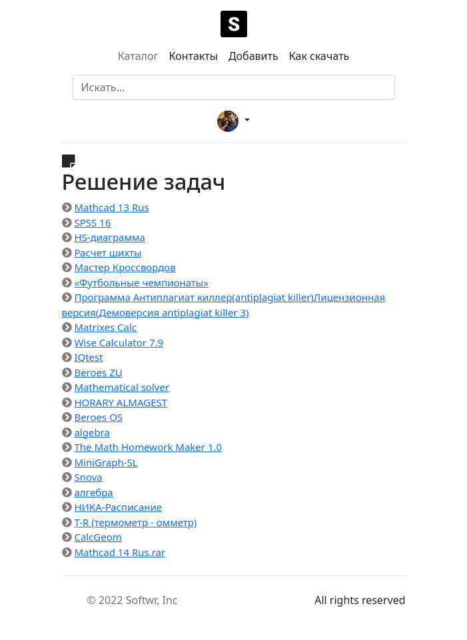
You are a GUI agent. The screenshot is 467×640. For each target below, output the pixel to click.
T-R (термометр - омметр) (135, 522)
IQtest (88, 357)
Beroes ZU (98, 372)
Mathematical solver (121, 387)
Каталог (138, 56)
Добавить (253, 56)
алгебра (93, 492)
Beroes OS (98, 417)
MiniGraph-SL (105, 462)
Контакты (193, 56)
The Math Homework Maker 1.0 (148, 447)
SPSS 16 (92, 222)
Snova (88, 476)
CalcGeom (97, 536)
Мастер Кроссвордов (124, 267)
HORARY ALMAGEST (120, 402)
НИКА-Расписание (118, 506)
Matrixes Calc (105, 327)
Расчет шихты (107, 252)
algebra (92, 432)
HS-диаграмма (109, 237)
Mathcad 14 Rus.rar (119, 552)
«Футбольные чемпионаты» (141, 282)
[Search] (234, 87)
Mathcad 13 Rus (111, 207)
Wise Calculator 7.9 (118, 342)
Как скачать (319, 56)
